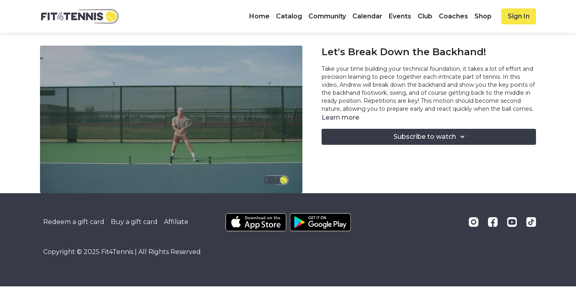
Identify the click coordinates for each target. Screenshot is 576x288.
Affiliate (176, 222)
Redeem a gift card (73, 222)
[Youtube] (512, 222)
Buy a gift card (134, 222)
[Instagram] (473, 222)
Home (259, 16)
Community (327, 16)
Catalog (289, 16)
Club (425, 16)
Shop (483, 16)
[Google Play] (320, 222)
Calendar (367, 16)
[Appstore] (255, 222)
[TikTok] (531, 222)
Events (400, 16)
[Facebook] (493, 222)
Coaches (453, 16)
